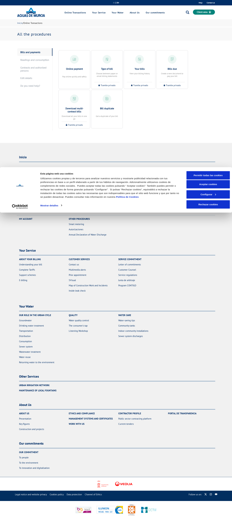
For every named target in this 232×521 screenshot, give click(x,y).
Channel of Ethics (93, 494)
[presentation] (34, 52)
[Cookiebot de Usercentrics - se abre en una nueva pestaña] (19, 39)
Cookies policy (57, 494)
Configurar (208, 27)
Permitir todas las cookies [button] (208, 8)
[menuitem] (31, 494)
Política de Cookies (127, 29)
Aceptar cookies (208, 17)
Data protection (74, 494)
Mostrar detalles (49, 38)
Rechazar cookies (208, 37)
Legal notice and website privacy (31, 494)
